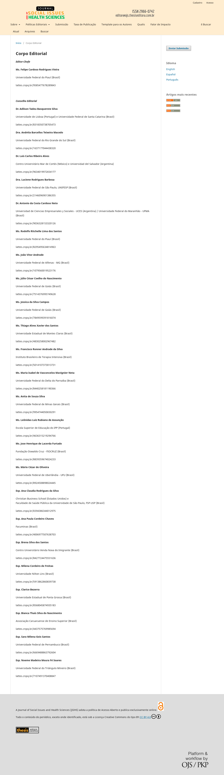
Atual (16, 31)
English (170, 69)
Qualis (141, 24)
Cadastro (197, 2)
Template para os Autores (117, 24)
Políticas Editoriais (37, 24)
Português (172, 79)
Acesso (210, 2)
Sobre (14, 24)
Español (171, 74)
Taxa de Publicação (85, 24)
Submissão (61, 24)
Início (18, 43)
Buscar (45, 31)
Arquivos (30, 31)
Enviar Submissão (179, 48)
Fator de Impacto (160, 24)
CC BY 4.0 (150, 716)
